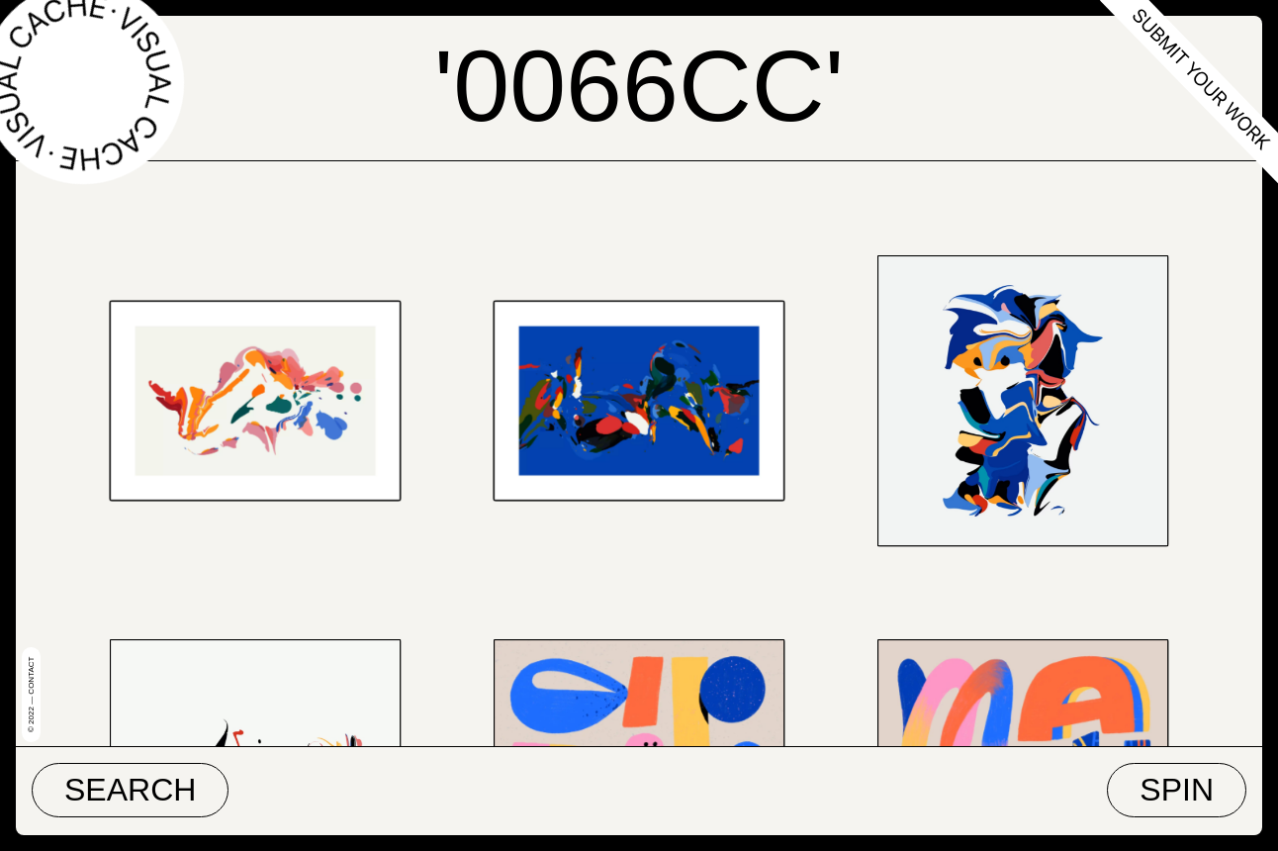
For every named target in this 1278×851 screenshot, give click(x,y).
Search (130, 789)
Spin (1177, 789)
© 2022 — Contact (31, 694)
